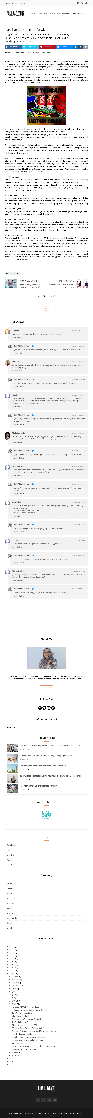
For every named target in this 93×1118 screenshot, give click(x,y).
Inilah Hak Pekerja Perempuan (24, 1043)
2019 (11, 964)
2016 (11, 973)
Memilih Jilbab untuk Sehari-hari (24, 1034)
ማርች (14, 1004)
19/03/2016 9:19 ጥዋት (78, 331)
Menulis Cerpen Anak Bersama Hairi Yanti (28, 1037)
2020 (11, 961)
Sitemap (34, 3)
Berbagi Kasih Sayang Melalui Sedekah (27, 1040)
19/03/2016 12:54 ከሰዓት (78, 415)
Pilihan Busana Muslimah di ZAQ (24, 1025)
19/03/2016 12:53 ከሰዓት (78, 346)
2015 (11, 1058)
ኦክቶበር (15, 982)
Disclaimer (24, 3)
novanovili (15, 361)
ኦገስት (14, 989)
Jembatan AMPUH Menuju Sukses (25, 1007)
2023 (11, 952)
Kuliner (9, 860)
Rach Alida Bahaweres (22, 346)
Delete (19, 337)
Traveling (66, 13)
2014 (11, 1061)
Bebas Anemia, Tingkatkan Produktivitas (28, 1019)
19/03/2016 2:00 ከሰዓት (78, 433)
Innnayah (15, 540)
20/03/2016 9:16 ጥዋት (78, 484)
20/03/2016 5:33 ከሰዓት (78, 555)
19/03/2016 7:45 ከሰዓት (78, 451)
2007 (11, 1064)
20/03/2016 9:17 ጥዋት (78, 525)
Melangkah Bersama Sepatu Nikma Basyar (29, 1010)
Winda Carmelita (18, 433)
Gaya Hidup (11, 845)
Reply (14, 337)
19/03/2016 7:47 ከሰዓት (78, 466)
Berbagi (10, 883)
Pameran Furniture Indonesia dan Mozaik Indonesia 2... (34, 1031)
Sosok (9, 923)
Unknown (15, 330)
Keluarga (10, 903)
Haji (58, 13)
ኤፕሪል (14, 1001)
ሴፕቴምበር (16, 985)
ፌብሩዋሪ (15, 1052)
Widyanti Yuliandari (19, 571)
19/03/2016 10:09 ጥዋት (78, 395)
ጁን (13, 995)
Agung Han (16, 502)
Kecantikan (78, 13)
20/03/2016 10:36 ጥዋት (78, 540)
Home (33, 13)
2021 (11, 958)
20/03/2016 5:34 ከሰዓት (78, 589)
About (8, 3)
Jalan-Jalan (11, 855)
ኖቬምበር (15, 979)
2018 (11, 967)
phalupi (14, 395)
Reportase (11, 913)
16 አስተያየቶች (46, 52)
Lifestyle (42, 13)
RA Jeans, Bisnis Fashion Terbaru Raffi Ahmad (30, 1028)
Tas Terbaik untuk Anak (21, 1022)
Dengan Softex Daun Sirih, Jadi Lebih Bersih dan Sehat (33, 1046)
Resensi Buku (12, 918)
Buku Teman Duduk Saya (22, 1013)
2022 (11, 955)
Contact (15, 3)
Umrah (52, 13)
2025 (11, 946)
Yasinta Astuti (17, 466)
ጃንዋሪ (14, 1055)
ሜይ (13, 998)
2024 (11, 949)
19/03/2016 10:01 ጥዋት (78, 362)
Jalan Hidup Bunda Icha (21, 1016)
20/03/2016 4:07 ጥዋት (78, 502)
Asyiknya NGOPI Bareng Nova (24, 1049)
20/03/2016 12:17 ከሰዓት (78, 571)
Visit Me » (46, 687)
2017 (11, 970)
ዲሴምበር (15, 976)
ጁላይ (14, 992)
